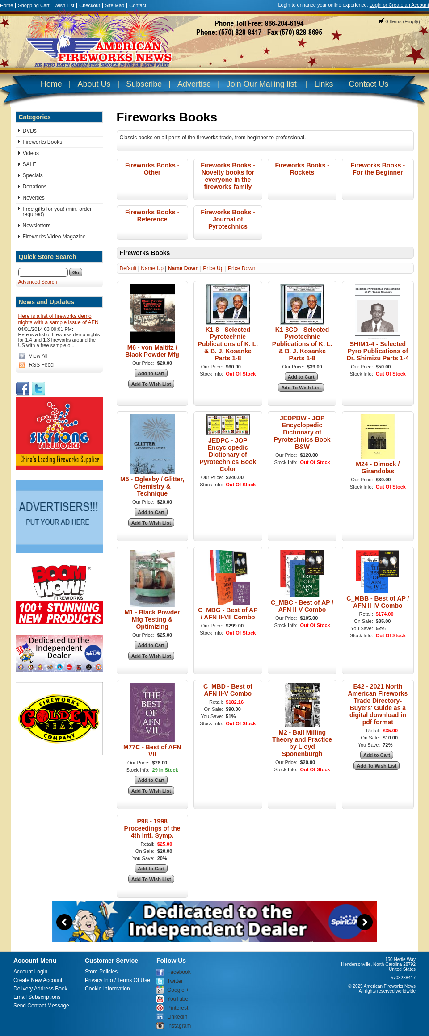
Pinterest (177, 1008)
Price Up (213, 268)
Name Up (152, 268)
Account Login (30, 972)
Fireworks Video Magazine (54, 237)
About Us (93, 83)
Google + (178, 990)
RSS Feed (41, 365)
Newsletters (37, 225)
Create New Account (37, 980)
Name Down (183, 268)
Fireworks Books (43, 142)
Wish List (65, 5)
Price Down (241, 268)
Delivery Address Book (40, 989)
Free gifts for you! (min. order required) (57, 211)
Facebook (179, 972)
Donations (35, 187)
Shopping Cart (33, 5)
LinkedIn (177, 1017)
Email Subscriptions (36, 997)
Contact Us (368, 83)
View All (38, 356)
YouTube (177, 999)
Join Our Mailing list (262, 83)
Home (6, 5)
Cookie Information (107, 989)
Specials (33, 175)
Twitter (175, 981)
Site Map (114, 5)
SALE (30, 164)
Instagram (179, 1026)
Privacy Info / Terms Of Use (117, 980)
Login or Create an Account (399, 5)
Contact (137, 5)
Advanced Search (37, 281)
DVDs (30, 131)
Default (128, 268)
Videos (31, 153)
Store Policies (101, 972)
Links (323, 83)
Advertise (194, 83)
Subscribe (144, 83)
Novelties (34, 198)
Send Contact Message (41, 1006)
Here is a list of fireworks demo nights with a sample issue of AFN (58, 319)
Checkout (89, 5)
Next (365, 922)
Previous (64, 922)
